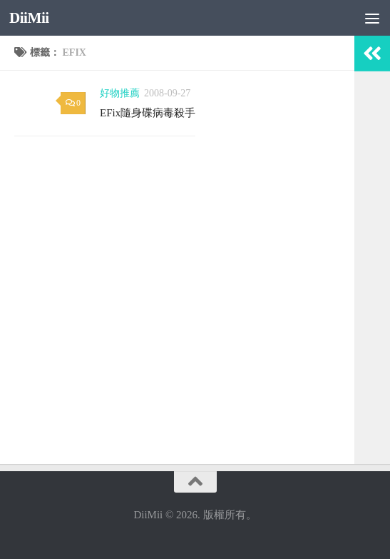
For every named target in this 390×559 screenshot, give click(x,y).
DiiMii (29, 17)
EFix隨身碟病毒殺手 (147, 113)
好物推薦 (120, 93)
